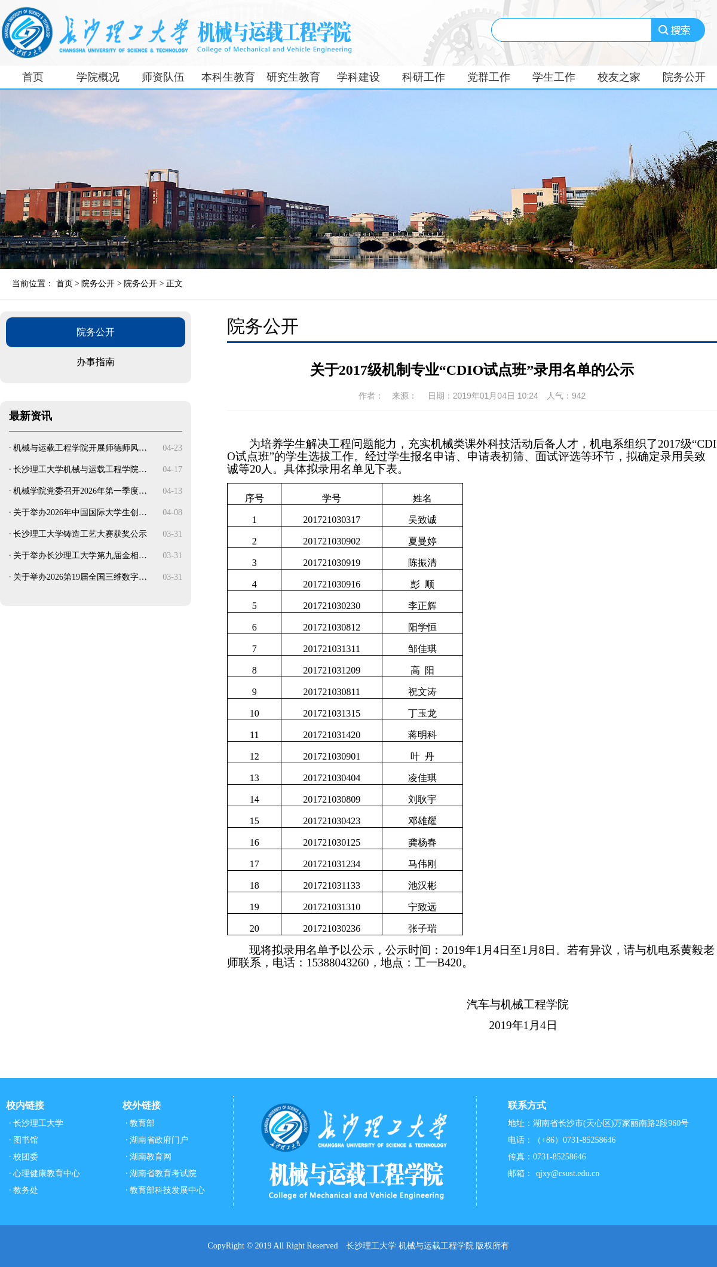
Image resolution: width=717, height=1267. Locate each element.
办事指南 (95, 362)
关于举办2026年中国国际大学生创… (80, 512)
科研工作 (423, 77)
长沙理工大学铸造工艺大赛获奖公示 (80, 534)
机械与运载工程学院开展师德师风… (80, 447)
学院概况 (98, 77)
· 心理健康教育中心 (44, 1173)
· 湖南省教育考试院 (161, 1173)
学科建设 (358, 77)
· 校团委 (23, 1156)
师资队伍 (163, 77)
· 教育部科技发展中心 (165, 1190)
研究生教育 (293, 77)
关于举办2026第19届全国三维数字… (80, 577)
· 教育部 (140, 1123)
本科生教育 (228, 77)
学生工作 (553, 77)
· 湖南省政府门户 (156, 1140)
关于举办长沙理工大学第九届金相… (80, 555)
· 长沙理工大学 (36, 1123)
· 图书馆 (23, 1140)
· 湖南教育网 (148, 1156)
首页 (33, 77)
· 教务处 (23, 1190)
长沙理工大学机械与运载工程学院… (80, 469)
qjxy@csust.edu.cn (567, 1173)
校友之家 (619, 77)
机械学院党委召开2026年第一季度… (80, 490)
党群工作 (488, 77)
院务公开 (684, 77)
